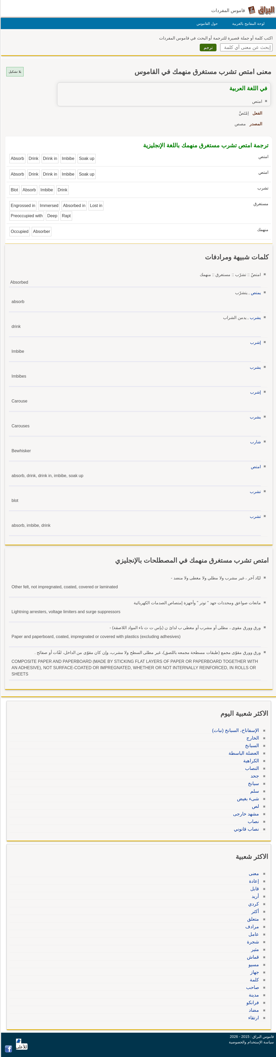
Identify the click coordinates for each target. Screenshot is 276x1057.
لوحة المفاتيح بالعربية (247, 23)
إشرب (254, 342)
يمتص (255, 292)
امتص (255, 467)
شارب (254, 442)
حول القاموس (206, 23)
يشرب (254, 317)
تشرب (254, 491)
